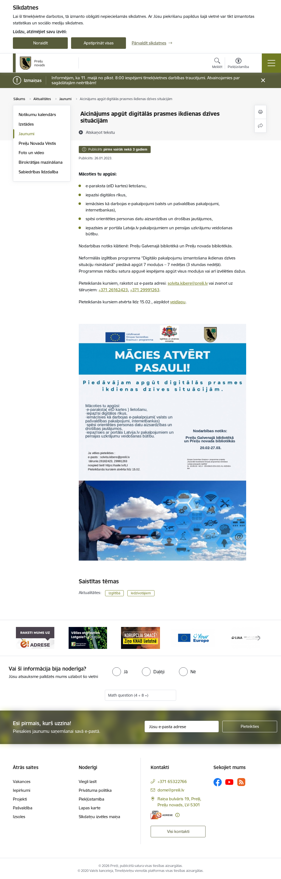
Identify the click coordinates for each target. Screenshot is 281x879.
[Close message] (263, 80)
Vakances (21, 781)
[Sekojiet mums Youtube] (229, 782)
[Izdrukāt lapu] (260, 112)
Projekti (20, 799)
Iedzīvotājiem (141, 593)
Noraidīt (40, 43)
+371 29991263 (144, 289)
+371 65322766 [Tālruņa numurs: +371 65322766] (172, 781)
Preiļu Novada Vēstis (37, 143)
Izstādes (26, 124)
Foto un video (31, 152)
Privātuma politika (95, 790)
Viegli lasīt (88, 781)
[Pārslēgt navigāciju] (271, 63)
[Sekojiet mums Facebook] (217, 782)
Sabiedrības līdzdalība (38, 171)
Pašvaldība (22, 807)
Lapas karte (89, 807)
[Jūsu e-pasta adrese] (182, 726)
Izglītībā (114, 593)
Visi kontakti (178, 831)
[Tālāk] (259, 638)
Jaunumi (26, 133)
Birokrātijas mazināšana (41, 162)
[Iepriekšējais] (22, 638)
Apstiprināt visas (99, 43)
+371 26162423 (113, 289)
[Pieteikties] (249, 726)
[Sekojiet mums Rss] (241, 782)
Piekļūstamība (91, 799)
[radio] (120, 671)
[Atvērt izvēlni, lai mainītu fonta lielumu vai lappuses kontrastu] (238, 63)
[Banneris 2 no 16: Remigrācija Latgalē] (88, 637)
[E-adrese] (162, 814)
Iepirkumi (21, 790)
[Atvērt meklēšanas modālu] (217, 63)
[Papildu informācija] (177, 815)
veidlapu (178, 301)
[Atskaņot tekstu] (100, 132)
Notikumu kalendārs (37, 114)
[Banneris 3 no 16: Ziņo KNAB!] (140, 637)
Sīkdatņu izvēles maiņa (99, 816)
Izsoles (19, 816)
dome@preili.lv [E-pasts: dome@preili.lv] (171, 790)
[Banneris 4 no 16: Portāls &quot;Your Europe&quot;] (193, 637)
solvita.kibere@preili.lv (188, 283)
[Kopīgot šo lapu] (260, 125)
